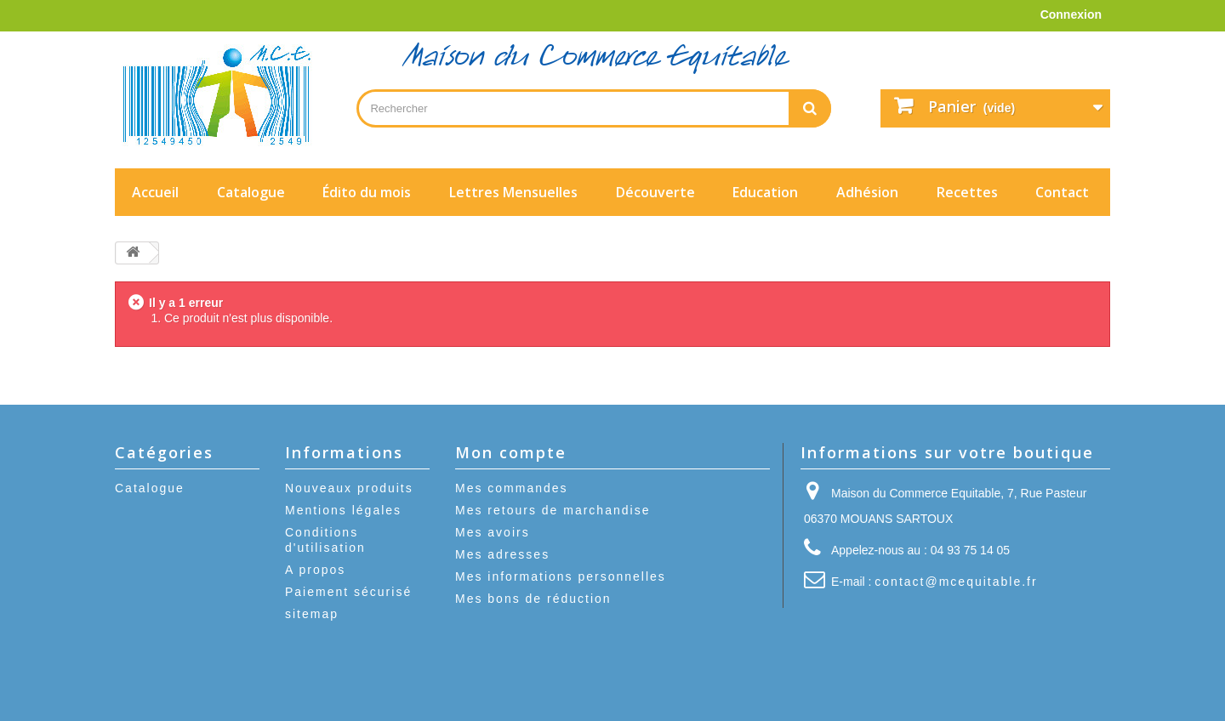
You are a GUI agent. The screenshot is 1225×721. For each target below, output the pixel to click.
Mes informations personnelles (560, 576)
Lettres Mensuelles (513, 192)
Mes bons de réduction (533, 598)
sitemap (312, 614)
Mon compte (511, 452)
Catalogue (251, 192)
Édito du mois (366, 192)
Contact (1062, 192)
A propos (315, 569)
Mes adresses (502, 554)
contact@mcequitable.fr (956, 581)
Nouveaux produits (349, 488)
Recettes (967, 192)
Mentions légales (343, 510)
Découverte (655, 192)
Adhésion (867, 192)
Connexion (1071, 14)
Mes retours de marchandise (552, 510)
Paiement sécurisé (348, 592)
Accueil (155, 192)
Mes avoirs (492, 532)
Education (765, 192)
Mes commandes (511, 488)
